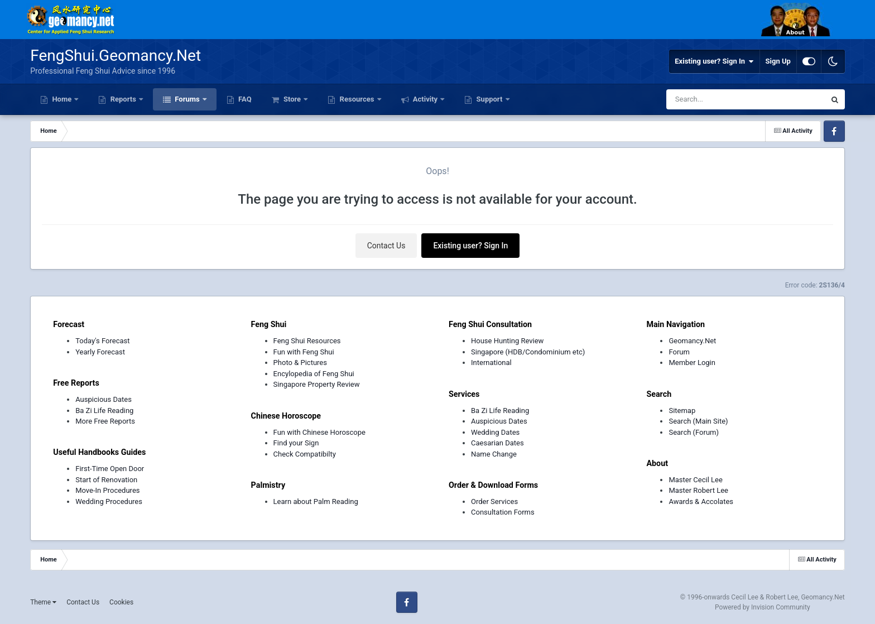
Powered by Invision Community (762, 607)
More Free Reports (105, 421)
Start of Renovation (106, 480)
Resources (357, 99)
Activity (425, 99)
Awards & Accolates (701, 501)
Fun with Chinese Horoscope (319, 432)
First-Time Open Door (109, 468)
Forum (679, 352)
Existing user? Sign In (714, 61)
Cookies (121, 602)
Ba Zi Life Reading (104, 410)
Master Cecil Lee (695, 480)
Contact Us (386, 245)
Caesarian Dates (497, 443)
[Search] (717, 99)
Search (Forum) (694, 432)
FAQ (244, 99)
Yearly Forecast (100, 352)
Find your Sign (296, 443)
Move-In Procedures (107, 490)
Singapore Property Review (316, 384)
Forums (187, 99)
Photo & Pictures (300, 362)
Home (61, 99)
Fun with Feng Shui (303, 352)
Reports (123, 99)
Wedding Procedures (108, 501)
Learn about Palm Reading (315, 501)
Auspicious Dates (103, 399)
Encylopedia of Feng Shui (313, 373)
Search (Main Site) (698, 421)
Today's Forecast (102, 341)
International (491, 362)
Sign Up (778, 61)
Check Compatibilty (304, 454)
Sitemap (682, 410)
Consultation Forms (503, 512)
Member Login (692, 362)
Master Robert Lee (698, 490)
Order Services (494, 501)
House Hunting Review (507, 341)
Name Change (494, 454)
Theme (43, 602)
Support (489, 99)
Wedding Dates (495, 432)
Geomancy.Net (692, 341)
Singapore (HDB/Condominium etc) (528, 352)
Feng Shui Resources (307, 341)
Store (292, 99)
